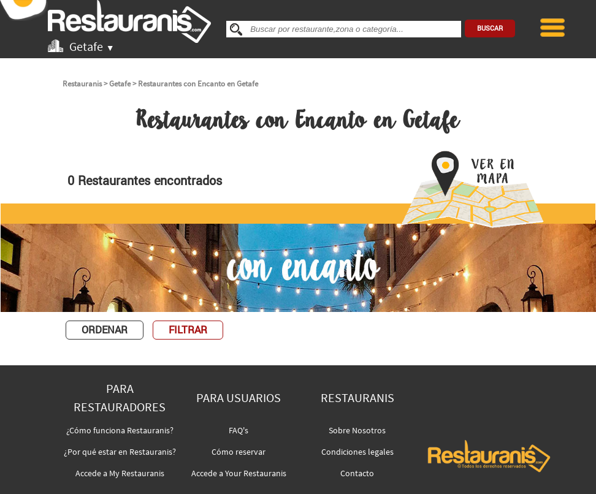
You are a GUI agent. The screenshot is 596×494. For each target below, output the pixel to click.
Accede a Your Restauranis (238, 473)
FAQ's (238, 430)
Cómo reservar (239, 451)
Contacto (357, 473)
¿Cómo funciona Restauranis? (120, 430)
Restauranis (82, 83)
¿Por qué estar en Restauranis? (120, 451)
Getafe (120, 83)
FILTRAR (188, 330)
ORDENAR (105, 330)
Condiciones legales (357, 451)
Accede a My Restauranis (119, 473)
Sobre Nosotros (357, 430)
